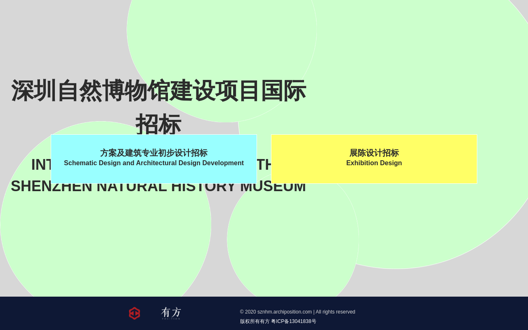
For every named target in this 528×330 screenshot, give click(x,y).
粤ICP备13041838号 (293, 321)
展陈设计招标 (374, 158)
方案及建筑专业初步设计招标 (154, 158)
